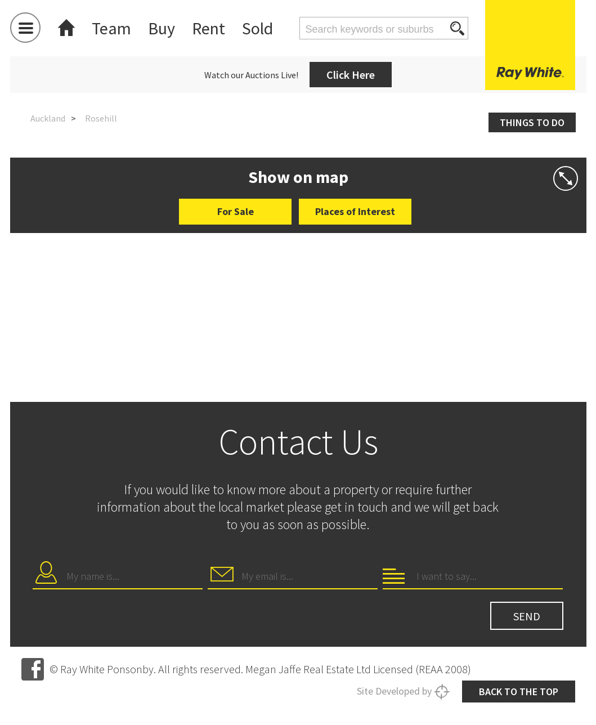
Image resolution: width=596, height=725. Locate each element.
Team (111, 28)
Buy (161, 28)
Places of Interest (355, 211)
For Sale (235, 211)
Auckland (47, 118)
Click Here (350, 75)
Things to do (532, 122)
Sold (257, 28)
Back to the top (518, 691)
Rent (208, 28)
